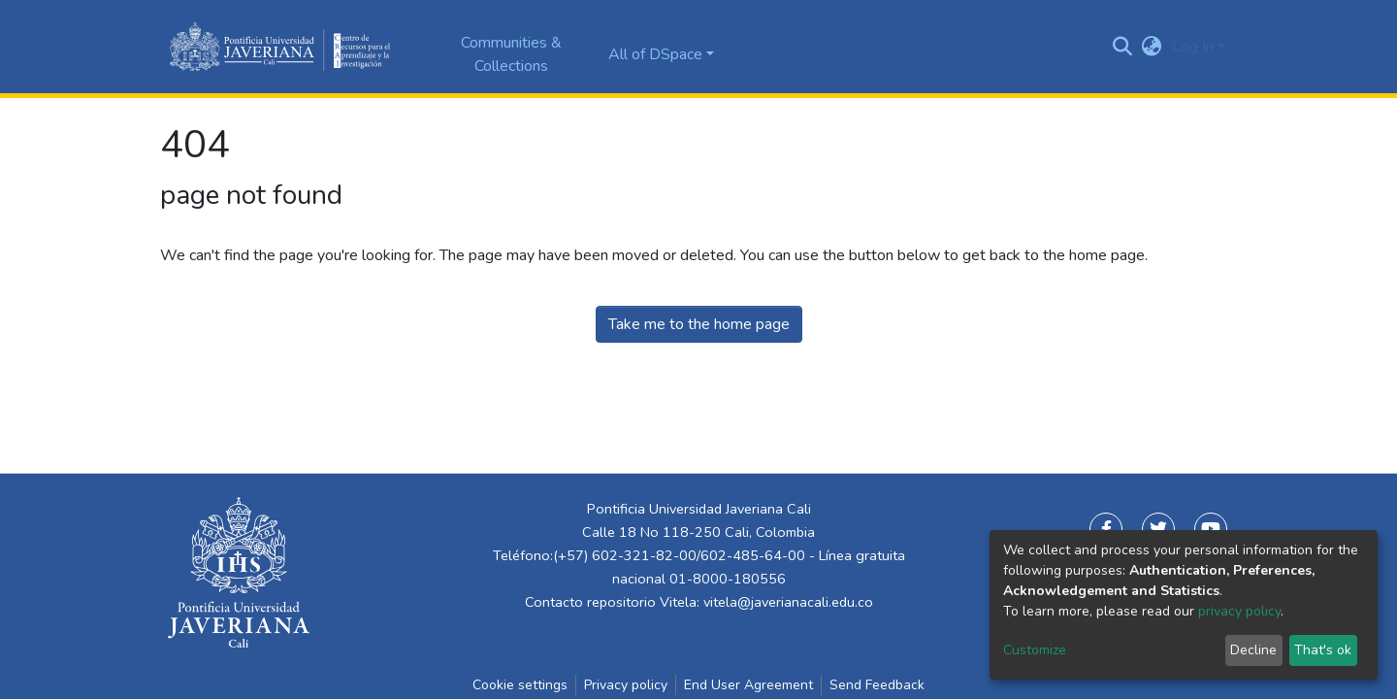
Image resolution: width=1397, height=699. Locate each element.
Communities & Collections (511, 54)
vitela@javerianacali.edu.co (788, 602)
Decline (1253, 650)
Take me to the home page (699, 324)
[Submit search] (1123, 46)
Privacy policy (625, 685)
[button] (1152, 46)
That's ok (1322, 650)
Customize (1034, 650)
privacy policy (1239, 611)
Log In (1193, 46)
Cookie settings (520, 685)
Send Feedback (877, 685)
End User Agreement (748, 685)
